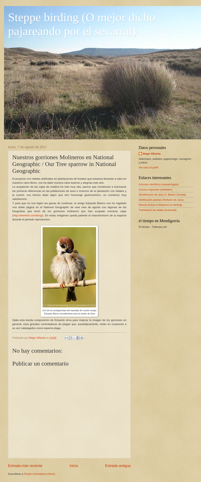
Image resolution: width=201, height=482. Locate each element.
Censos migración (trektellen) (155, 189)
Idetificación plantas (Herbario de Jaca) (161, 199)
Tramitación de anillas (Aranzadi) (157, 210)
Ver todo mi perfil (148, 167)
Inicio (74, 466)
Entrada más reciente (25, 466)
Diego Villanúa (151, 153)
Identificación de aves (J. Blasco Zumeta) (162, 194)
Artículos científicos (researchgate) (158, 184)
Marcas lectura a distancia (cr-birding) (160, 204)
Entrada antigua (118, 466)
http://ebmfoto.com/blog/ (27, 215)
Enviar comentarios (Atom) (40, 473)
